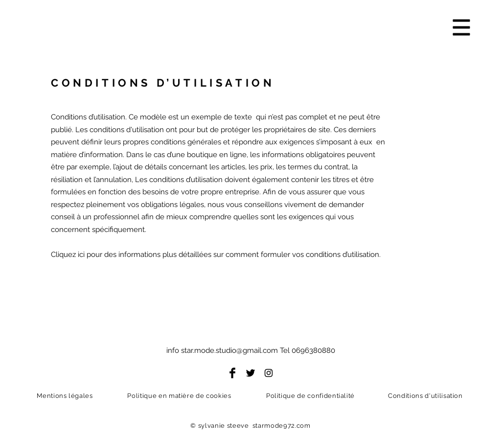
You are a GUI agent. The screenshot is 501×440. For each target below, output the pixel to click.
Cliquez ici (68, 254)
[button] (461, 28)
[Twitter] (250, 373)
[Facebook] (232, 373)
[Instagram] (268, 373)
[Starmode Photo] (175, 34)
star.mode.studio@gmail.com (229, 350)
